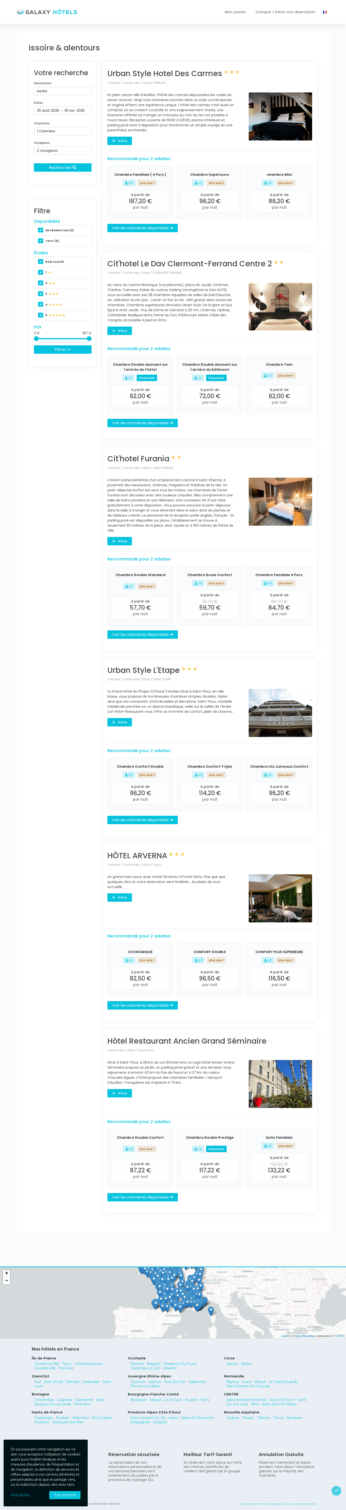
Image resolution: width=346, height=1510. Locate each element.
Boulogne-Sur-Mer (68, 1422)
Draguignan (140, 1422)
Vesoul (155, 1400)
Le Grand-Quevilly (283, 1382)
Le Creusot (173, 1400)
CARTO (340, 1336)
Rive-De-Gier (175, 1382)
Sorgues (160, 1422)
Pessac (248, 1418)
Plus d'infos (20, 1495)
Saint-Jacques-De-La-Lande (69, 1402)
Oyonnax (137, 1382)
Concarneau (44, 1400)
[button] (191, 1304)
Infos (119, 141)
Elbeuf (260, 1382)
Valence (154, 1382)
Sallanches (197, 1382)
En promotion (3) (56, 230)
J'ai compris (65, 1495)
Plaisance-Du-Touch (180, 1364)
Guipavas (64, 1400)
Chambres (42, 123)
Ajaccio (232, 1364)
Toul (37, 1382)
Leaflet (285, 1336)
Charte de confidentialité (299, 1503)
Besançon (138, 1400)
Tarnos (278, 1418)
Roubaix (62, 1418)
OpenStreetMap (305, 1336)
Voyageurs (42, 143)
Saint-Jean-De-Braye (279, 1404)
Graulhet (170, 1368)
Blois (255, 1404)
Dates (38, 103)
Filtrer (63, 349)
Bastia (246, 1364)
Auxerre (191, 1400)
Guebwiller (91, 1382)
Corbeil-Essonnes (88, 1364)
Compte (286, 12)
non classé (51, 262)
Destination (43, 83)
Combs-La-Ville (46, 1364)
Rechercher (62, 167)
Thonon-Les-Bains (145, 1386)
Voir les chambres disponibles (142, 228)
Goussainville (45, 1368)
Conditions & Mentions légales (260, 1503)
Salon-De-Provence (197, 1418)
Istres (173, 1418)
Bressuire (295, 1418)
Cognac (232, 1418)
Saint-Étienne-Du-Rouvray (248, 1386)
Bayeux (232, 1382)
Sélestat (72, 1382)
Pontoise (66, 1368)
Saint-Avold (53, 1382)
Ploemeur (82, 1404)
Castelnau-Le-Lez (145, 1368)
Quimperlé (84, 1400)
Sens (205, 1400)
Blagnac (154, 1364)
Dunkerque (43, 1418)
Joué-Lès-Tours (282, 1400)
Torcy (66, 1364)
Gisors (247, 1382)
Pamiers (137, 1364)
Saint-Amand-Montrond (246, 1400)
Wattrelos (80, 1418)
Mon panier (235, 12)
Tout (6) (48, 241)
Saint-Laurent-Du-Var (148, 1418)
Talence (263, 1418)
